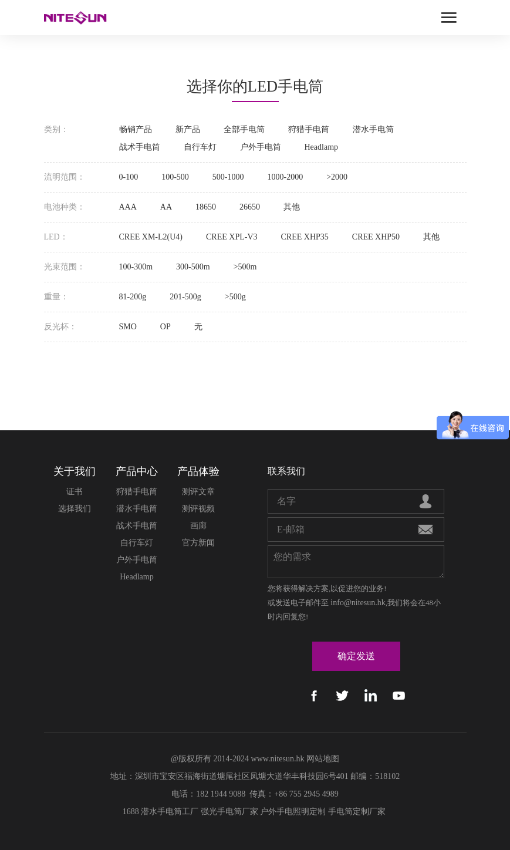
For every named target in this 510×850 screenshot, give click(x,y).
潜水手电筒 (373, 129)
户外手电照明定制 (293, 811)
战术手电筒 (139, 147)
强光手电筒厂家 (229, 811)
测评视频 (198, 508)
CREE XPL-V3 (232, 236)
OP (165, 326)
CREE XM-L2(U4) (151, 236)
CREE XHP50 (376, 236)
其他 (291, 207)
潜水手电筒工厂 (169, 811)
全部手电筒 (244, 129)
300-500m (193, 266)
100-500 (175, 177)
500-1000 (228, 177)
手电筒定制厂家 (357, 811)
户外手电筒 (260, 147)
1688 (131, 811)
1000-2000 (285, 177)
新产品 (187, 129)
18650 (205, 207)
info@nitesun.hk (357, 602)
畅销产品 (135, 129)
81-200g (133, 296)
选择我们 (74, 508)
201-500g (185, 296)
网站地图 (322, 758)
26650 (249, 207)
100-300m (136, 266)
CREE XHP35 (305, 236)
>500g (235, 296)
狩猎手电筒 (308, 129)
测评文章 (198, 491)
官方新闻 (198, 542)
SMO (128, 326)
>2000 (336, 177)
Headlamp (322, 147)
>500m (245, 266)
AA (166, 207)
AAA (128, 207)
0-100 (129, 177)
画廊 (198, 525)
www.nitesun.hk (278, 758)
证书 (74, 491)
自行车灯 (200, 147)
